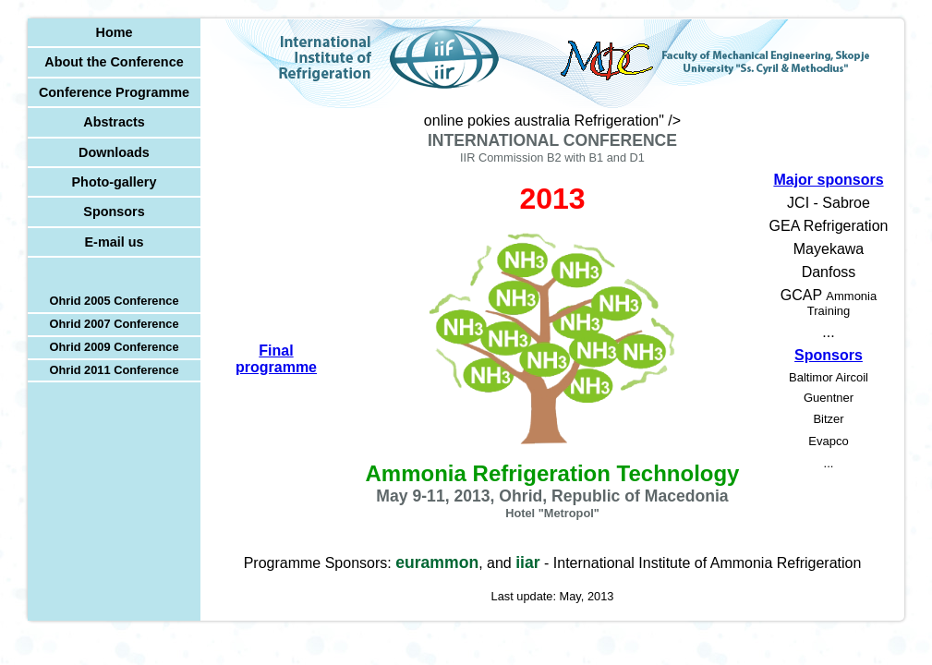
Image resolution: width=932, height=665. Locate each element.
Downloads (114, 152)
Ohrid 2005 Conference (113, 301)
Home (114, 32)
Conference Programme (114, 92)
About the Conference (113, 61)
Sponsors (113, 211)
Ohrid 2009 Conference (113, 347)
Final (276, 359)
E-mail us (114, 242)
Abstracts (113, 122)
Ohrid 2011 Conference (113, 370)
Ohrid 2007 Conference (113, 324)
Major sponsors (828, 179)
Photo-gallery (114, 182)
